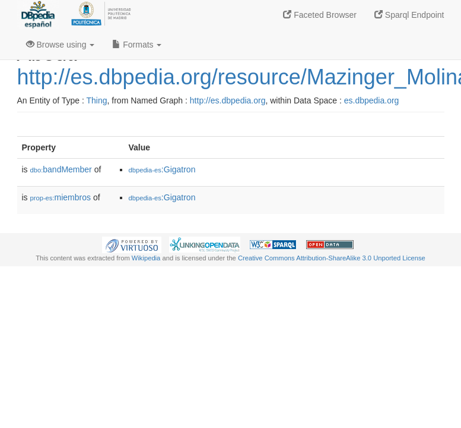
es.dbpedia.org (371, 100)
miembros (60, 197)
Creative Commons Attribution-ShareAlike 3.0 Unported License (331, 258)
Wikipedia (146, 258)
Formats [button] (136, 44)
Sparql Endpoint (409, 15)
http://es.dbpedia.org (228, 100)
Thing (97, 100)
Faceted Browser (320, 15)
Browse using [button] (60, 44)
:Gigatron (162, 169)
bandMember (61, 169)
